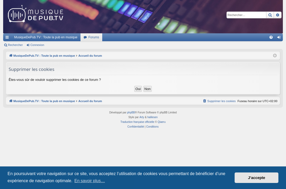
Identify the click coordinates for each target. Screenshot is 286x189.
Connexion (37, 44)
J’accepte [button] (256, 178)
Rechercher (15, 44)
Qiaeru (161, 121)
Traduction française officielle (137, 121)
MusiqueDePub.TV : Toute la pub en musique (45, 37)
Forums (93, 37)
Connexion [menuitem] (280, 38)
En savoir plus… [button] (89, 180)
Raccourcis (8, 38)
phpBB (131, 112)
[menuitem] (271, 37)
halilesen (152, 117)
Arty (141, 117)
